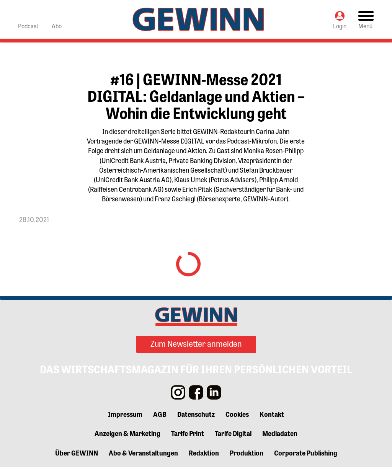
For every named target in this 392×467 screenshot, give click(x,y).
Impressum (125, 414)
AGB (160, 414)
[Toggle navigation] (366, 19)
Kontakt (272, 414)
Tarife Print (187, 433)
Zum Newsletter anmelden (196, 343)
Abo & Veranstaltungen (143, 452)
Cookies (237, 414)
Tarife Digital (233, 433)
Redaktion (204, 452)
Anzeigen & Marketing (127, 433)
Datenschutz (196, 414)
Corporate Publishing (305, 452)
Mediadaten (279, 433)
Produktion (246, 452)
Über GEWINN (76, 452)
